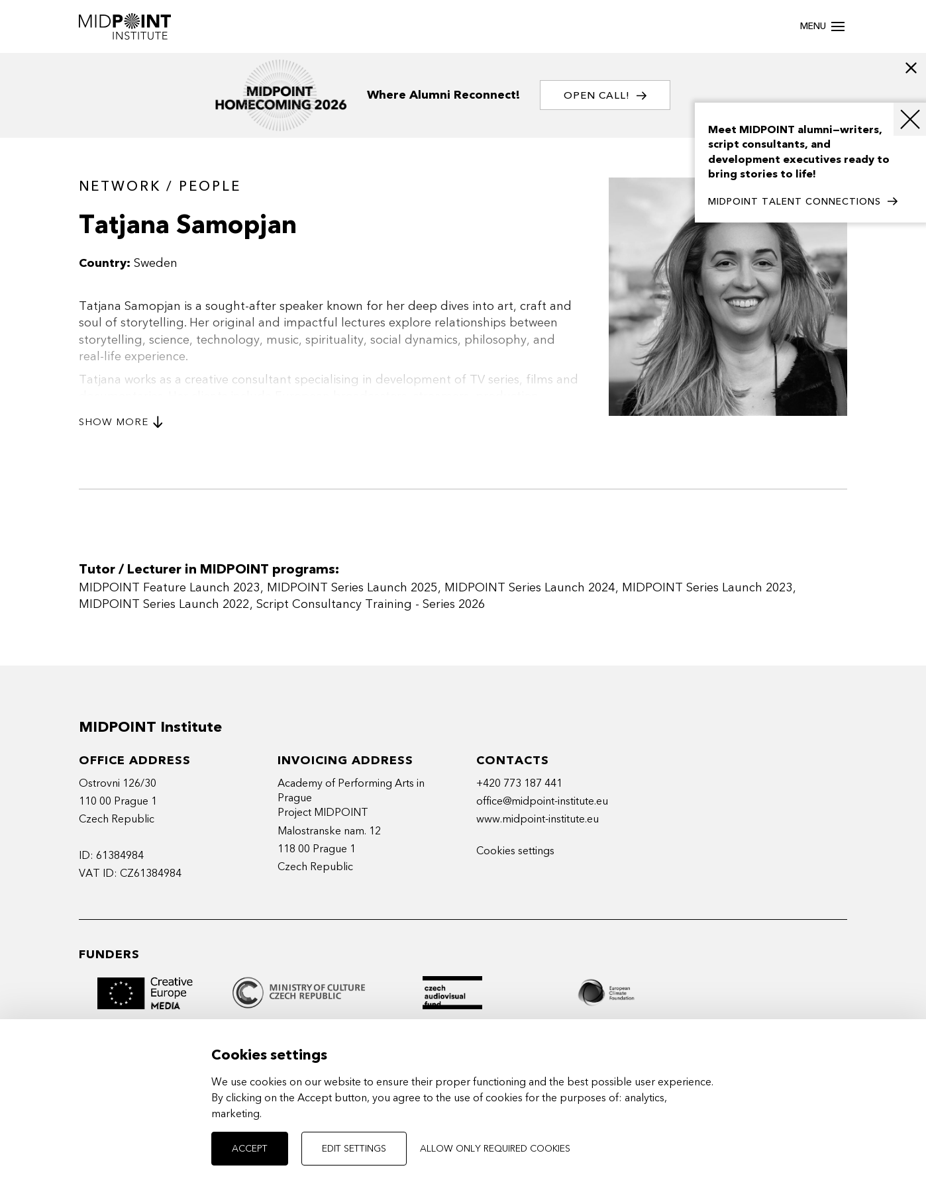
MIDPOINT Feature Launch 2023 (169, 587)
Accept (250, 1148)
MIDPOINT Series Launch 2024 (529, 587)
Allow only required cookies (495, 1148)
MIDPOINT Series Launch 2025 (352, 587)
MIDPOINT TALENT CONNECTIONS (803, 202)
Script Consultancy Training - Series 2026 (370, 604)
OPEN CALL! (605, 96)
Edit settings (354, 1148)
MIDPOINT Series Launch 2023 (707, 587)
